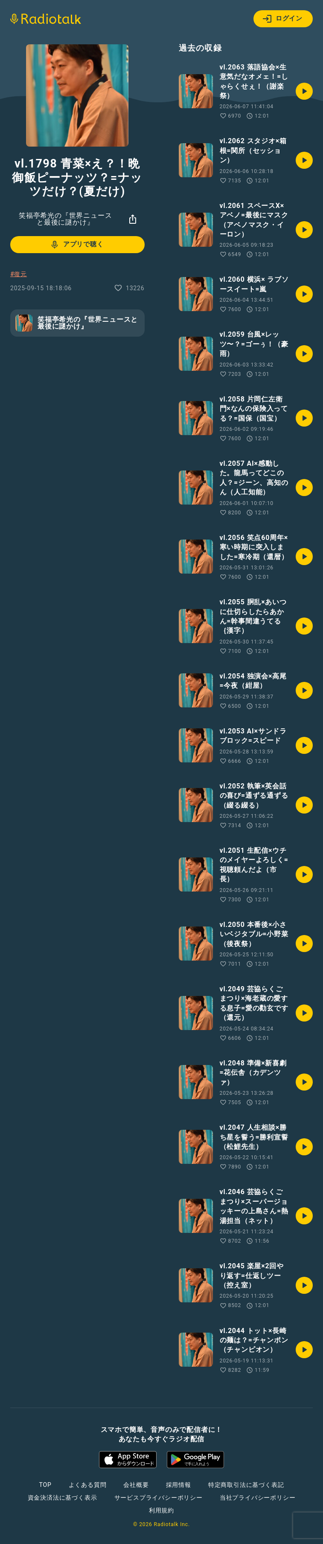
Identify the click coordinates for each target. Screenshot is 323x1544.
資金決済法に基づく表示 (62, 1497)
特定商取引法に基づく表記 (246, 1484)
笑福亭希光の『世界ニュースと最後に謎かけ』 (65, 218)
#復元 (18, 274)
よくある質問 (88, 1484)
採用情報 (178, 1484)
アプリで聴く (76, 245)
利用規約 (161, 1510)
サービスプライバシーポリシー (158, 1497)
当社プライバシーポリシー (258, 1497)
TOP (45, 1484)
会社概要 (135, 1484)
